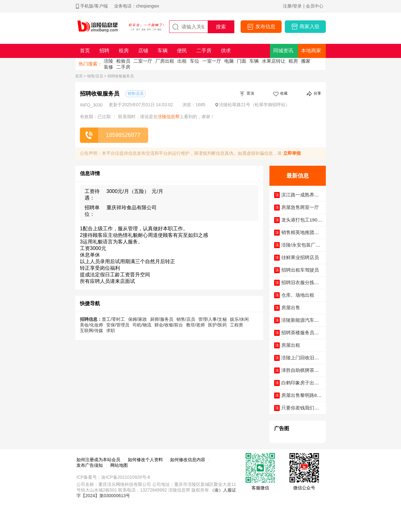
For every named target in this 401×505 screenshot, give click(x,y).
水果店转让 (273, 61)
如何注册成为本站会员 (98, 459)
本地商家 (311, 50)
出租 (182, 61)
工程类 (236, 324)
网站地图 (119, 465)
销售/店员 (95, 76)
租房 (293, 61)
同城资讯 (283, 50)
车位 (194, 61)
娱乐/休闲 (239, 319)
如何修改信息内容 (187, 459)
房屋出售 (290, 307)
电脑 (229, 61)
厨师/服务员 (161, 319)
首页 (79, 76)
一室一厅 (211, 61)
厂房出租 (164, 61)
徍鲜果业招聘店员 (300, 257)
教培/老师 (195, 324)
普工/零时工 (113, 319)
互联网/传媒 (91, 330)
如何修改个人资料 (145, 459)
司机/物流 (142, 324)
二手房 (123, 67)
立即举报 (292, 153)
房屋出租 (290, 345)
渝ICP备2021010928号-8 (125, 477)
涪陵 (108, 61)
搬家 (305, 61)
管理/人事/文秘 (212, 319)
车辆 (254, 61)
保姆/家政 (137, 319)
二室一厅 (142, 61)
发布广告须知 (89, 465)
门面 (241, 61)
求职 (110, 330)
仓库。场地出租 (297, 295)
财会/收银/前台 (168, 324)
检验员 (123, 61)
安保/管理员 (117, 324)
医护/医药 (217, 324)
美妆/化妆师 (91, 324)
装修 (108, 67)
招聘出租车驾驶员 (300, 270)
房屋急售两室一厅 (300, 207)
